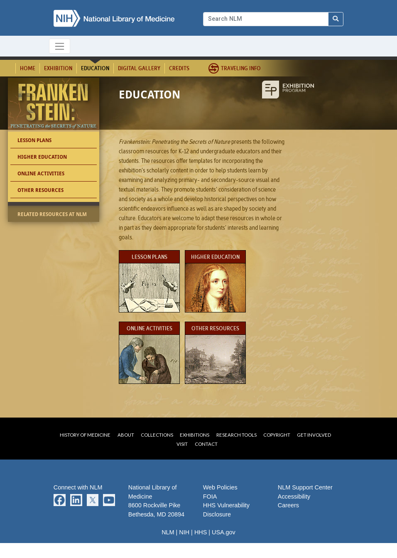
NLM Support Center (305, 487)
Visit (182, 444)
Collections (157, 435)
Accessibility (294, 496)
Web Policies (220, 487)
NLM (168, 532)
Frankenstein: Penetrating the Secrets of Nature (55, 106)
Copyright (276, 435)
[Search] (265, 19)
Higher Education (42, 156)
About (126, 435)
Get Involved (314, 435)
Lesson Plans (34, 140)
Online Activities (40, 173)
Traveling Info (241, 68)
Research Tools (236, 435)
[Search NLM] (336, 19)
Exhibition (58, 68)
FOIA (210, 496)
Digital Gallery (139, 68)
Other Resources (40, 190)
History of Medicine (85, 435)
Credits (179, 68)
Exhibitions (194, 435)
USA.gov (223, 532)
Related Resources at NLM (52, 214)
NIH (184, 532)
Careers (288, 505)
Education (95, 68)
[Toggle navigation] (59, 46)
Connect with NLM (78, 487)
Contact (206, 444)
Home (27, 68)
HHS (200, 532)
